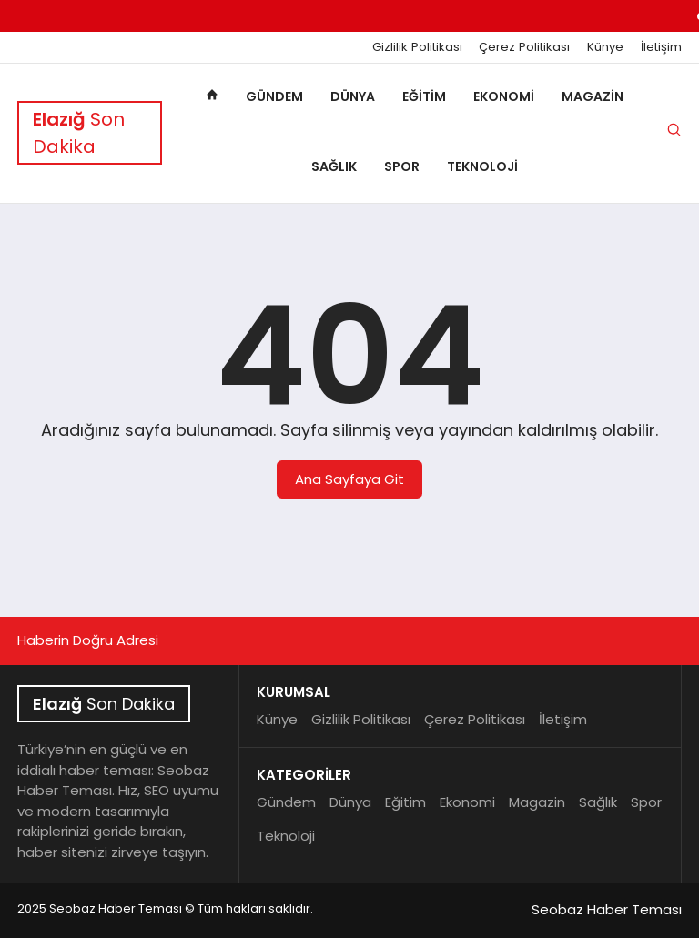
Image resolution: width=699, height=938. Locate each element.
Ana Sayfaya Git (349, 479)
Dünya (352, 96)
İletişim (661, 47)
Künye (605, 47)
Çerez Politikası (524, 47)
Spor (402, 166)
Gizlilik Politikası (417, 47)
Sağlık (334, 166)
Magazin (592, 96)
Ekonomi (503, 96)
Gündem (274, 96)
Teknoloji (482, 166)
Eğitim (424, 96)
